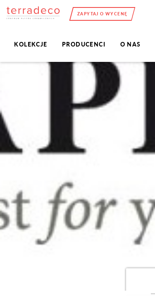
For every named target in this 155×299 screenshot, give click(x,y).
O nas (130, 44)
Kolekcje (30, 44)
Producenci (83, 44)
